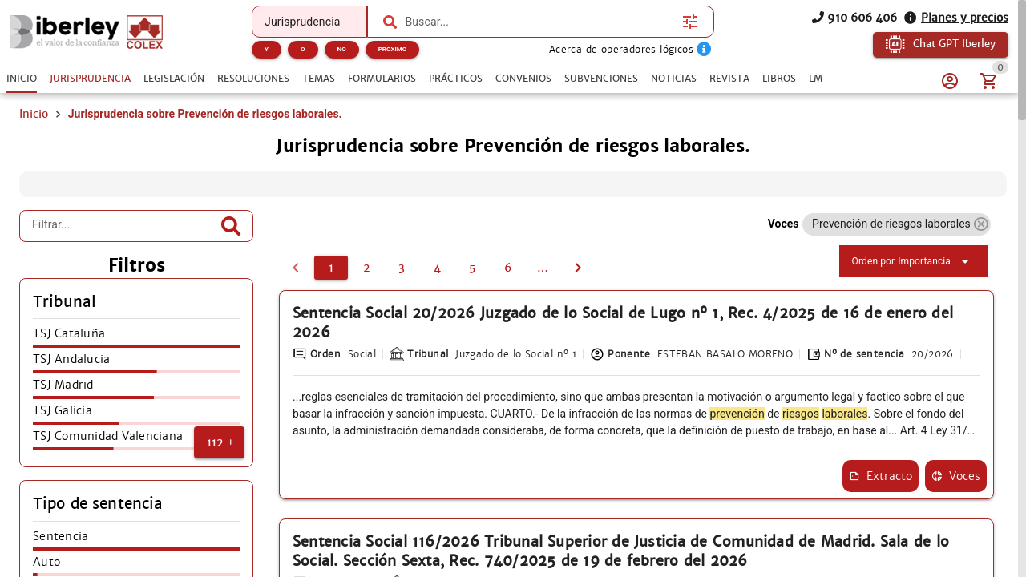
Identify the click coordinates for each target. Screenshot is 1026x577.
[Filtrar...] (124, 247)
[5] (472, 288)
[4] (437, 288)
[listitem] (136, 359)
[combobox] (539, 21)
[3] (401, 288)
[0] (296, 288)
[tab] (21, 78)
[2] (366, 288)
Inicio (33, 134)
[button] (219, 463)
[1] (331, 288)
